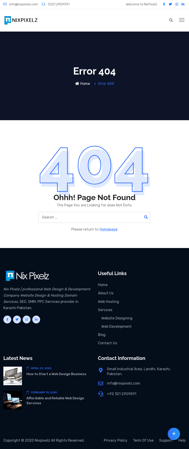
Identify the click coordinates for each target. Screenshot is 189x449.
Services (105, 310)
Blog (102, 335)
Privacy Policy (115, 440)
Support (166, 440)
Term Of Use (143, 440)
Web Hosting (108, 301)
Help (182, 440)
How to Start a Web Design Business (56, 374)
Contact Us (107, 343)
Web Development (116, 326)
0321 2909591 (56, 4)
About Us (105, 293)
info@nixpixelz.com (20, 4)
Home (82, 83)
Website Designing (117, 318)
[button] (182, 20)
